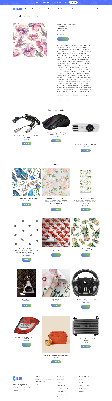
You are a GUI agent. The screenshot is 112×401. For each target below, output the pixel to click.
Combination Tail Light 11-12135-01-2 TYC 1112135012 (26, 338)
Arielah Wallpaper (56, 300)
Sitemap (81, 392)
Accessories (60, 380)
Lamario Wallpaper (26, 300)
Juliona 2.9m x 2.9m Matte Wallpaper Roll (26, 199)
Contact (81, 383)
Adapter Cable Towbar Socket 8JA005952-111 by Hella (26, 137)
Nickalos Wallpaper (56, 249)
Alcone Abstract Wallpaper (85, 249)
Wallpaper (73, 24)
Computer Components (32, 9)
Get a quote (73, 2)
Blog (89, 9)
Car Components (63, 9)
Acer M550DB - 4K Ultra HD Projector (85, 145)
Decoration (67, 24)
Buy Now (62, 39)
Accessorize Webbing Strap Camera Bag (56, 356)
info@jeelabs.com (40, 385)
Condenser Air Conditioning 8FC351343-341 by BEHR (86, 340)
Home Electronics (49, 9)
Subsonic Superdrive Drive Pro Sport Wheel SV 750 (85, 300)
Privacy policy (83, 389)
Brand (96, 9)
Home (14, 19)
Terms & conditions (84, 386)
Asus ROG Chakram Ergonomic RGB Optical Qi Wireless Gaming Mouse (56, 134)
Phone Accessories (78, 9)
